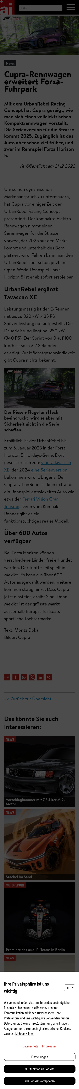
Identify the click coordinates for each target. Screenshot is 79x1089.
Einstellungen (39, 1056)
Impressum (49, 1045)
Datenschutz (30, 1045)
